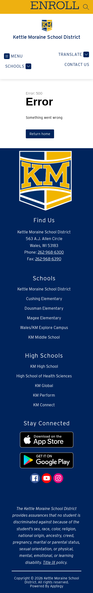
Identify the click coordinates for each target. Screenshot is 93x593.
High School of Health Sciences (44, 376)
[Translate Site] (73, 54)
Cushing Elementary (44, 298)
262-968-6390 (48, 259)
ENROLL (54, 7)
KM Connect (44, 405)
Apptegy (56, 586)
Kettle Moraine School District (44, 289)
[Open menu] (13, 56)
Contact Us (76, 64)
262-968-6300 (51, 252)
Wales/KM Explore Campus (44, 327)
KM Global (44, 385)
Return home (40, 134)
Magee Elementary (44, 318)
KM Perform (44, 395)
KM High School (44, 366)
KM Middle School (44, 337)
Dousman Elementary (44, 308)
